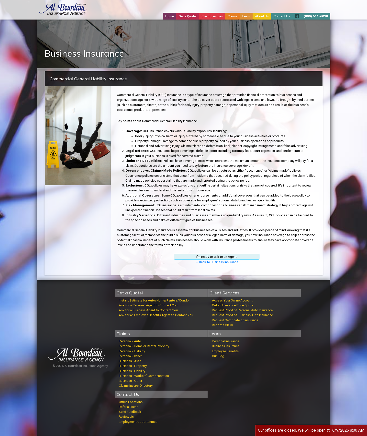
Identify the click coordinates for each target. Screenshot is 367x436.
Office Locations (131, 402)
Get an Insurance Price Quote (232, 305)
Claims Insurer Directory (136, 385)
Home (169, 16)
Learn (246, 16)
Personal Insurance (225, 341)
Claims (232, 16)
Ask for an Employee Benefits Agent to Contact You (156, 315)
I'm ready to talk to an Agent (216, 257)
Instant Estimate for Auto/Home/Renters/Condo (154, 300)
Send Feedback (130, 412)
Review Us (126, 416)
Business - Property (133, 366)
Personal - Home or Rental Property (144, 346)
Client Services (212, 16)
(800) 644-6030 (316, 16)
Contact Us (282, 16)
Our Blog (218, 356)
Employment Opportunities (138, 422)
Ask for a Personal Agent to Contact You (148, 305)
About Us (262, 16)
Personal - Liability (132, 351)
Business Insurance (225, 346)
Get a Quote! (188, 16)
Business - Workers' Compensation (144, 376)
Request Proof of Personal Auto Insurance (242, 310)
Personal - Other (130, 356)
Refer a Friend (128, 407)
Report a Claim (222, 325)
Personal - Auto (130, 341)
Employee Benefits (225, 351)
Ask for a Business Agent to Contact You (148, 310)
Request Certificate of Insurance (235, 320)
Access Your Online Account (232, 300)
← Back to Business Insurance (216, 262)
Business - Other (130, 381)
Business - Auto (130, 361)
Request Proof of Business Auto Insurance (242, 315)
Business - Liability (132, 371)
